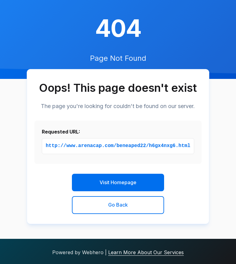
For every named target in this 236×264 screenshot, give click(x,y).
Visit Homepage (118, 182)
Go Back (118, 205)
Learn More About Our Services (146, 252)
